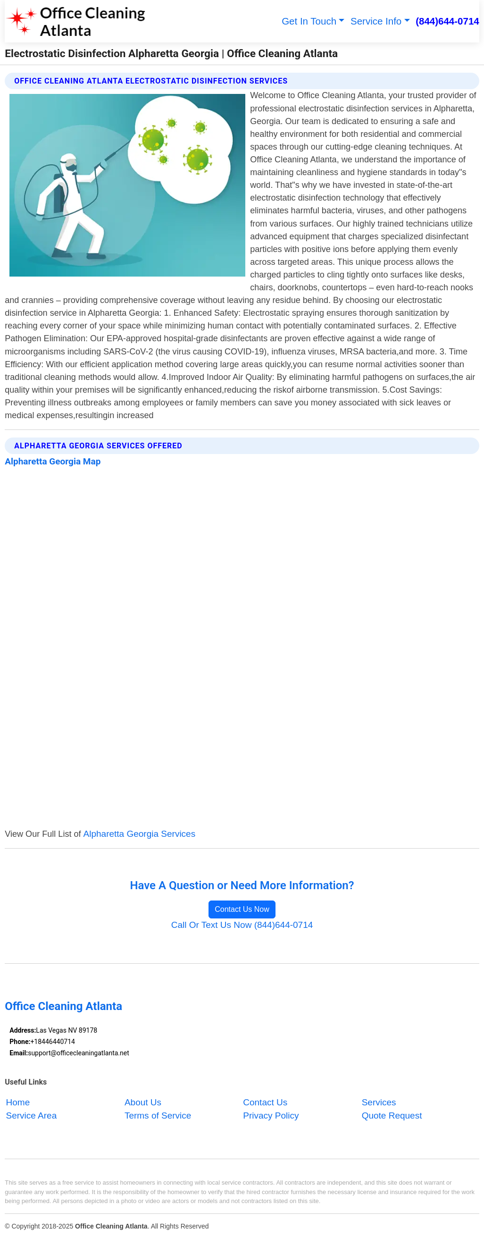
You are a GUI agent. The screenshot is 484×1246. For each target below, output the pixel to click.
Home (18, 1102)
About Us (143, 1102)
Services (379, 1102)
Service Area (31, 1116)
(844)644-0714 (447, 21)
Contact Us (265, 1102)
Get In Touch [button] (309, 21)
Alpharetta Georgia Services (139, 834)
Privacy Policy (271, 1116)
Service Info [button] (375, 21)
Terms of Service (158, 1116)
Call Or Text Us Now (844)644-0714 (242, 925)
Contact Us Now (242, 909)
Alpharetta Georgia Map (52, 461)
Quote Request (392, 1116)
